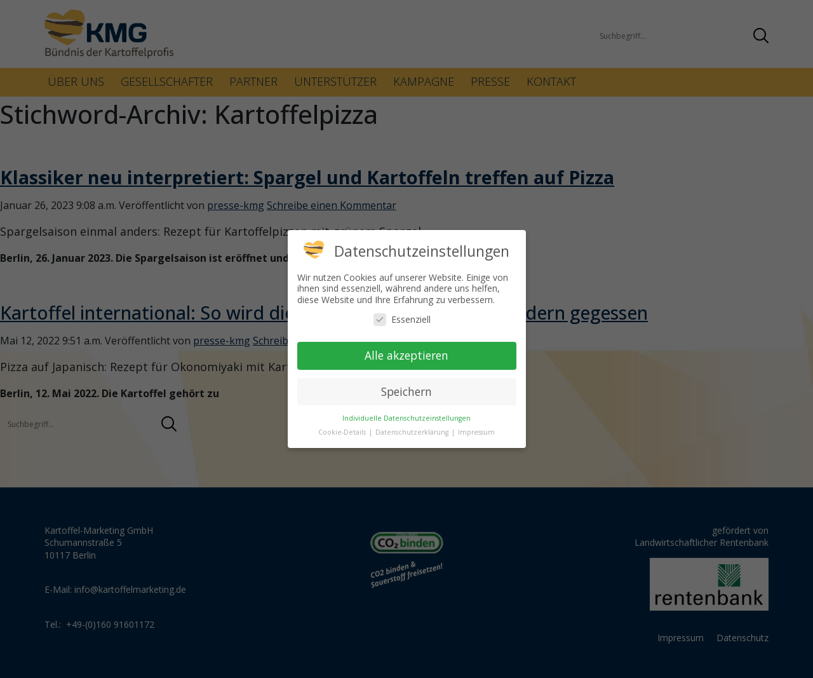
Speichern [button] (406, 391)
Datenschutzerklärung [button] (412, 432)
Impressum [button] (476, 432)
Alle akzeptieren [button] (406, 355)
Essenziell (402, 319)
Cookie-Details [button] (343, 432)
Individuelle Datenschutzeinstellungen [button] (406, 418)
